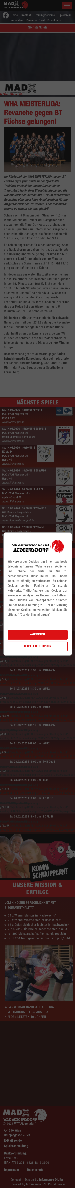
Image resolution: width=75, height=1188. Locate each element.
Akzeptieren (37, 634)
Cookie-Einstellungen (37, 646)
